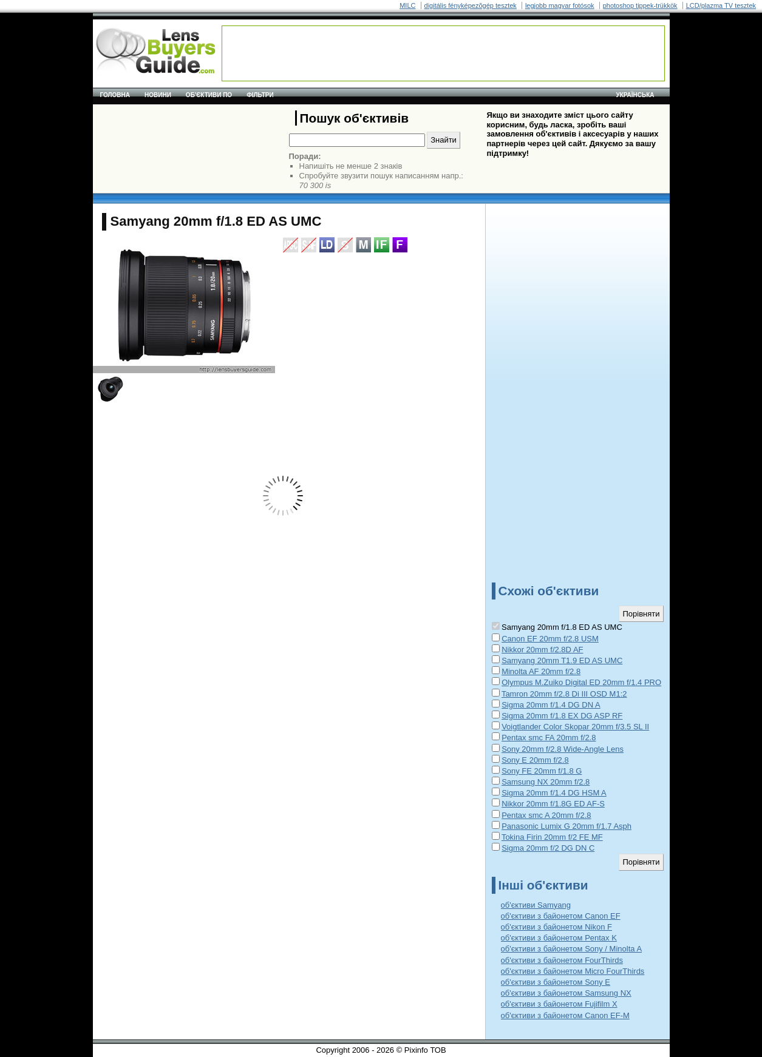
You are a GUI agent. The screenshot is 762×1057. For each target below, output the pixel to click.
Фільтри (260, 95)
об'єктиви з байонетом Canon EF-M (565, 1015)
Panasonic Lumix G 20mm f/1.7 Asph (566, 826)
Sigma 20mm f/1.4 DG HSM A (554, 792)
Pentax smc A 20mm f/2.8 (546, 815)
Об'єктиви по (209, 95)
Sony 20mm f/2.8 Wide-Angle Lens (563, 749)
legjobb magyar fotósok (559, 5)
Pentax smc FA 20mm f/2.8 (549, 737)
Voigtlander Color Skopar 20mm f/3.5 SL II (575, 726)
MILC (407, 5)
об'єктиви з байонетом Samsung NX (566, 993)
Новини (158, 95)
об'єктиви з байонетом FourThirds (562, 960)
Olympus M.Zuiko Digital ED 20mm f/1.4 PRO (581, 682)
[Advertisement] (443, 53)
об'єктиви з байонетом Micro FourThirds (573, 971)
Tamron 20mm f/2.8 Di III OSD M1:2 (564, 693)
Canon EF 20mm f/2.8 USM (550, 638)
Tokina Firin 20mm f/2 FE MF (552, 837)
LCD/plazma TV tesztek (721, 5)
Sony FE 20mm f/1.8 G (542, 770)
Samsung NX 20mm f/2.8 (546, 781)
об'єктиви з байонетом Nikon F (556, 926)
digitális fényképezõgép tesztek (470, 5)
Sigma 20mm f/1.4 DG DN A (551, 704)
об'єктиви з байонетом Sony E (556, 982)
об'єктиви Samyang (536, 905)
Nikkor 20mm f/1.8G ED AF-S (553, 803)
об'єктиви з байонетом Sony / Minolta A (571, 948)
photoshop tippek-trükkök (640, 5)
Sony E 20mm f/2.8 (535, 760)
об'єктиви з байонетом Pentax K (559, 937)
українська (635, 95)
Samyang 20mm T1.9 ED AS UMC (562, 660)
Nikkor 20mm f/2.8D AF (542, 649)
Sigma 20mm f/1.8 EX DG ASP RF (562, 715)
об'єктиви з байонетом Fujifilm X (559, 1003)
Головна (115, 95)
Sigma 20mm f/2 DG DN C (548, 848)
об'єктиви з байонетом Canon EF (561, 915)
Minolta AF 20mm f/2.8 (541, 671)
